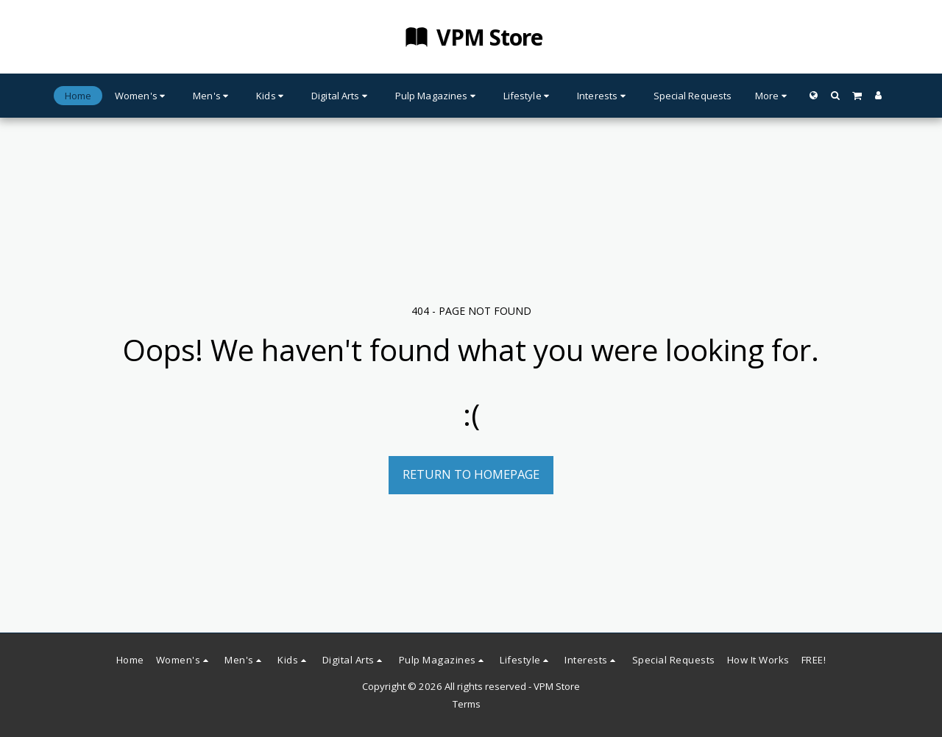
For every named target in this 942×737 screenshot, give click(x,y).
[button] (835, 95)
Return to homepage (471, 474)
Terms (467, 704)
